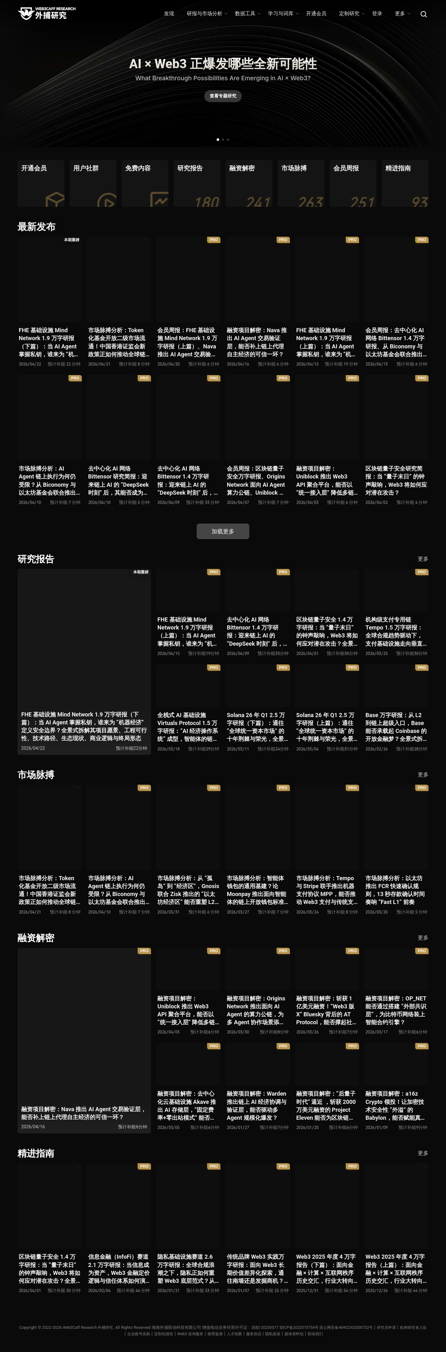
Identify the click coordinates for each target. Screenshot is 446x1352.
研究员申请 (406, 1327)
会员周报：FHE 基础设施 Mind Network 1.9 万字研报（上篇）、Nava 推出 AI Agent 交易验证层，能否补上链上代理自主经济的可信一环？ (187, 342)
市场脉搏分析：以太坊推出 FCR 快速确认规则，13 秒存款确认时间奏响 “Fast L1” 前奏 (395, 890)
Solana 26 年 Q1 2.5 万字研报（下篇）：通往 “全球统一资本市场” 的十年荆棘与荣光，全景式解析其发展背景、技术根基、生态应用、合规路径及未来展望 (256, 727)
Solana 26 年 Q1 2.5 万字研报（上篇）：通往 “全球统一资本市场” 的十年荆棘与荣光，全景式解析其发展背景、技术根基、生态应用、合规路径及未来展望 (325, 727)
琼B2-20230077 (276, 1327)
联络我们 (336, 1333)
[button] (218, 139)
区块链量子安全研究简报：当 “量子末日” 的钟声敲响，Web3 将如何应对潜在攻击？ (396, 480)
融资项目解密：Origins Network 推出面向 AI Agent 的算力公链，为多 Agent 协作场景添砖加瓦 (256, 1010)
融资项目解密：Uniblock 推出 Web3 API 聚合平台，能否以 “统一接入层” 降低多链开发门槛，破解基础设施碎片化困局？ (325, 481)
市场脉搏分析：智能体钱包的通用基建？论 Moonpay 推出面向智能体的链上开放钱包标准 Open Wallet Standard (256, 890)
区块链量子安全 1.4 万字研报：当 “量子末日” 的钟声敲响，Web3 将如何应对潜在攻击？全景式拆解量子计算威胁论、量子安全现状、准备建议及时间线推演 (327, 632)
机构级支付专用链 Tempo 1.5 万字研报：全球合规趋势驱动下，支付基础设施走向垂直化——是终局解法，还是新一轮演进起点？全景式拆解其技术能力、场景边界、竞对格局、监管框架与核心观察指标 (395, 632)
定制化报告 (174, 1333)
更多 (402, 13)
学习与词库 (283, 13)
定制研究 (351, 13)
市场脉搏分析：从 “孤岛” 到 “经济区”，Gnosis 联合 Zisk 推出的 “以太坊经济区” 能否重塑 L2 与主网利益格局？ (188, 890)
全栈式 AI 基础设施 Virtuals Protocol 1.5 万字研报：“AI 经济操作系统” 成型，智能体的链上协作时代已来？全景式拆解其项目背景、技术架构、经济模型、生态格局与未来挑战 (187, 727)
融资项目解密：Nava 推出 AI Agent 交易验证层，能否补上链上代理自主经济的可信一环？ (257, 342)
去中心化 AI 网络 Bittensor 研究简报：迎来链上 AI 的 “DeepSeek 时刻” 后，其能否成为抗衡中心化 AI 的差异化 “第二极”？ (118, 481)
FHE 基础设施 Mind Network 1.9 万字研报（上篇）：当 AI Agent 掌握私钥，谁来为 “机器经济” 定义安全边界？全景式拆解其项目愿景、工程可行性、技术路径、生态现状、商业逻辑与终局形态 (326, 342)
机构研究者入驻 (116, 1333)
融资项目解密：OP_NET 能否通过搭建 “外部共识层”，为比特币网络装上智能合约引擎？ (395, 1010)
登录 (377, 13)
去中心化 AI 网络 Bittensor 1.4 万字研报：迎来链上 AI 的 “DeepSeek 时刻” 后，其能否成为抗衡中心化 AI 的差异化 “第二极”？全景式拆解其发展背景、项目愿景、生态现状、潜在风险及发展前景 (186, 481)
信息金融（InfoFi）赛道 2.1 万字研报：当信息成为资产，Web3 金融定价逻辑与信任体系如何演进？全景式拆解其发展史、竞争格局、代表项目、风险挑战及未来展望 (119, 1269)
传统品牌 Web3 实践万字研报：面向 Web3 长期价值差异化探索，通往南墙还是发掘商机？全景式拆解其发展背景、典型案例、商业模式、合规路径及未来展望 (255, 1269)
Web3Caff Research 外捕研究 (96, 1327)
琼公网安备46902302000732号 (362, 1327)
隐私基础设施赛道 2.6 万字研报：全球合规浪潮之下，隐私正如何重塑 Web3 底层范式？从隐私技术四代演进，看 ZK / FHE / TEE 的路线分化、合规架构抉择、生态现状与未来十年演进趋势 (188, 1269)
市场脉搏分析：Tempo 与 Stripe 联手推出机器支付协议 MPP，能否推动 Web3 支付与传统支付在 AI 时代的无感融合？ (326, 890)
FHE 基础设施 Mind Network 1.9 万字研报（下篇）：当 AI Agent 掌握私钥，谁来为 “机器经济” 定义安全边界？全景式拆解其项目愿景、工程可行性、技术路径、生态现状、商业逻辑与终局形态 (49, 342)
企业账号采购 (147, 1333)
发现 (169, 13)
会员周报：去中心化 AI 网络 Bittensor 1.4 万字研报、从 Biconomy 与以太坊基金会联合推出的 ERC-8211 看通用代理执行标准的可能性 (394, 342)
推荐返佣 (228, 1333)
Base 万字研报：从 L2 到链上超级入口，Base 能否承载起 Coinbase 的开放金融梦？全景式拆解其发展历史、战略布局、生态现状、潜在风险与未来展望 (395, 727)
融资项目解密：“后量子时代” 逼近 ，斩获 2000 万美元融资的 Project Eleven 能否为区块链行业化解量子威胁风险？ (326, 1106)
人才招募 (249, 1333)
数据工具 (247, 13)
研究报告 (36, 558)
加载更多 (223, 531)
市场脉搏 (36, 774)
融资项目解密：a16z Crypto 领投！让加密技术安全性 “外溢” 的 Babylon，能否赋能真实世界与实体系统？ (395, 1106)
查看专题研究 (223, 98)
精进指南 (36, 1153)
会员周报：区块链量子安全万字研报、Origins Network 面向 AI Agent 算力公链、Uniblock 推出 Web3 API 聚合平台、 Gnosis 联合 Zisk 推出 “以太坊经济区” (256, 481)
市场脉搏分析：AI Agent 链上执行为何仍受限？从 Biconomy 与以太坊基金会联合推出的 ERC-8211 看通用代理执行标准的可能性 (47, 481)
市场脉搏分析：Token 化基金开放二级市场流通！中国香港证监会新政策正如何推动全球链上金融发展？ (116, 342)
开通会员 (316, 13)
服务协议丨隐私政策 (280, 1333)
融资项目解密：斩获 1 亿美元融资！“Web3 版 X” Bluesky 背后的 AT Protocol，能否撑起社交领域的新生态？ (327, 1010)
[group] (40, 183)
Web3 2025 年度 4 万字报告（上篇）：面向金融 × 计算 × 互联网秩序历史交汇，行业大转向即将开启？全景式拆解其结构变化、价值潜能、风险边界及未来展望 (395, 1269)
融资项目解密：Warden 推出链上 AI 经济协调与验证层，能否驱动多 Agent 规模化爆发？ (256, 1105)
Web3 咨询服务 (202, 1333)
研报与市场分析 (207, 13)
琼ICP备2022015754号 (312, 1327)
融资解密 (36, 937)
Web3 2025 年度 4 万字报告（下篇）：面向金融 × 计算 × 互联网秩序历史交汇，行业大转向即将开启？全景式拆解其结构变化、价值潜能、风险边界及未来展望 (326, 1269)
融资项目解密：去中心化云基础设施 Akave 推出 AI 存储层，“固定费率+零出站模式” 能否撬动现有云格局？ (186, 1106)
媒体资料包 (313, 1333)
